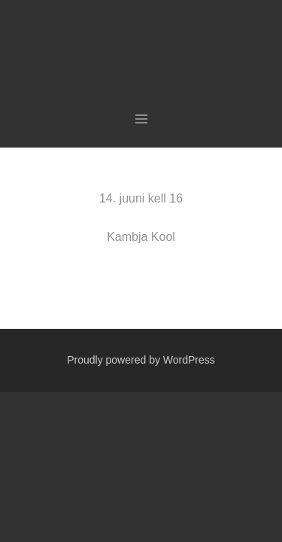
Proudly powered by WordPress (141, 360)
